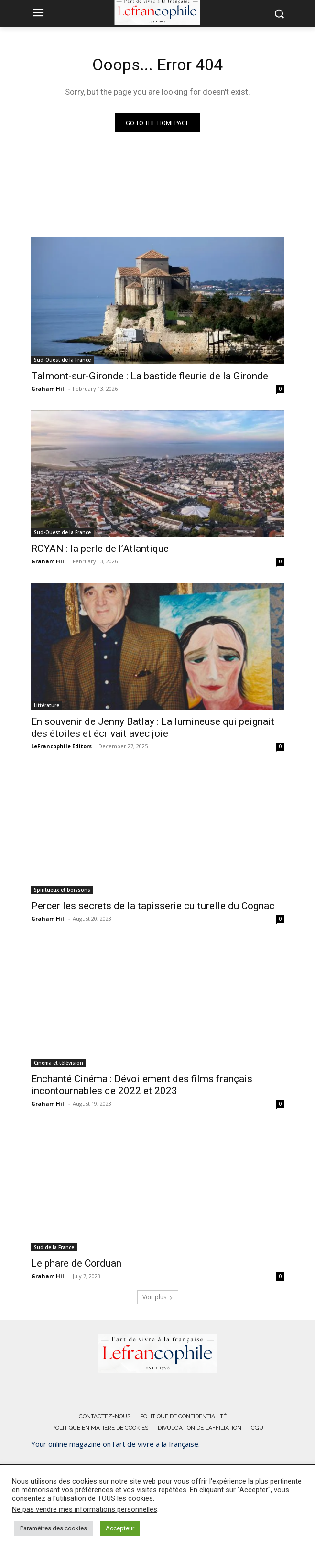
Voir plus (157, 1297)
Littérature (46, 705)
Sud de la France (54, 1247)
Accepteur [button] (120, 1528)
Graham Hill (48, 388)
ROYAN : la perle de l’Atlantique (100, 548)
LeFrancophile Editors (61, 746)
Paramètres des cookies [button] (53, 1528)
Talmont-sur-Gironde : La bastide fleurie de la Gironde (149, 376)
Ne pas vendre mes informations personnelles (84, 1509)
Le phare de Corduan (76, 1263)
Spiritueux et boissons (62, 889)
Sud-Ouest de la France (62, 359)
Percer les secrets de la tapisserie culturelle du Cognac (152, 906)
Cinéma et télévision (58, 1062)
